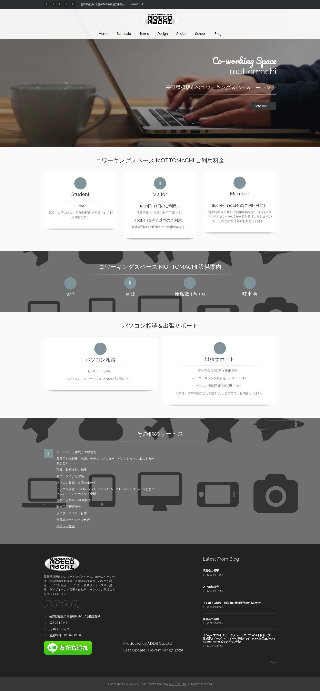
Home (103, 34)
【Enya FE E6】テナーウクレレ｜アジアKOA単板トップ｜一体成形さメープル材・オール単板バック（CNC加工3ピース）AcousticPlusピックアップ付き (239, 638)
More (271, 662)
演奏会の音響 (211, 570)
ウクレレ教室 (65, 524)
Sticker (181, 34)
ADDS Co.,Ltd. (159, 643)
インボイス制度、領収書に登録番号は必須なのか (232, 602)
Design (162, 34)
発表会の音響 (211, 619)
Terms (144, 34)
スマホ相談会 (211, 586)
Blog (217, 34)
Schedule (124, 34)
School (200, 34)
